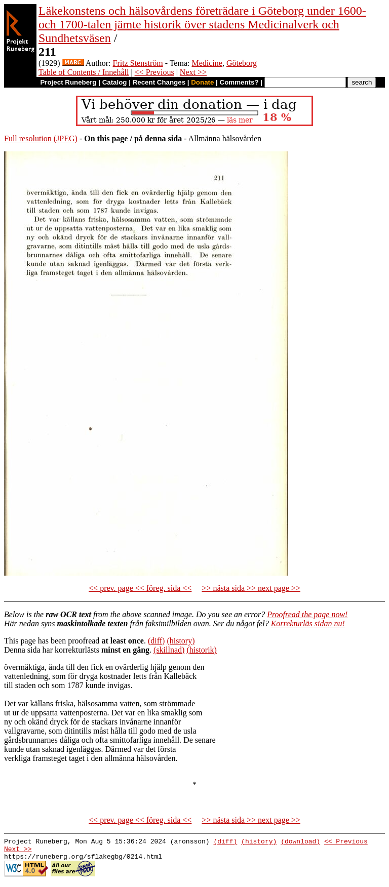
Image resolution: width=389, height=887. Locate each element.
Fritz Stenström (138, 63)
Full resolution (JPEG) (40, 138)
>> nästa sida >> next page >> (251, 588)
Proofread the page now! (307, 614)
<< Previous (154, 72)
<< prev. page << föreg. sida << (140, 588)
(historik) (201, 650)
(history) (180, 640)
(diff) (156, 640)
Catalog (114, 82)
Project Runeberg (68, 82)
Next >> (193, 72)
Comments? (239, 82)
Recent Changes (159, 82)
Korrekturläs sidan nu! (308, 623)
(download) (300, 842)
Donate (202, 82)
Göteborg (241, 63)
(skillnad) (168, 650)
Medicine (206, 63)
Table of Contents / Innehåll (83, 72)
